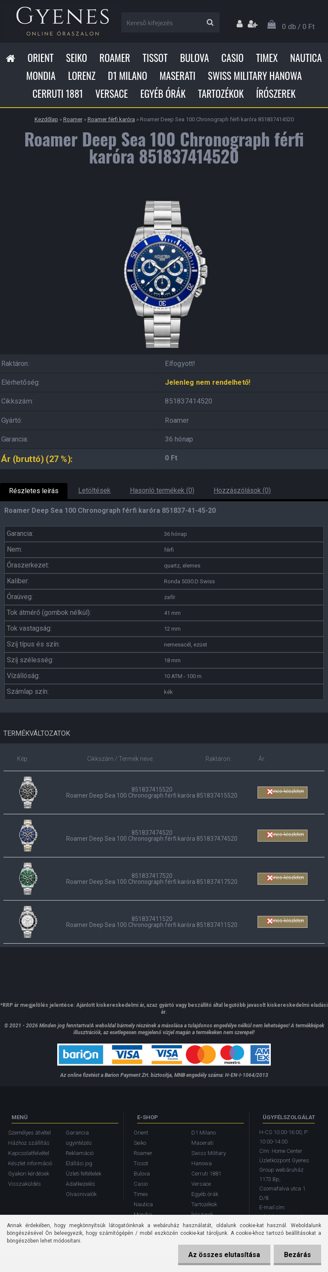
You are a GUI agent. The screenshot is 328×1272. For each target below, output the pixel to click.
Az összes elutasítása (223, 1255)
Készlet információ (30, 1163)
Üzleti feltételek (83, 1173)
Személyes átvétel (29, 1132)
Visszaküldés (24, 1184)
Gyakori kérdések (28, 1173)
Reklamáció (80, 1153)
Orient (40, 57)
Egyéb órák (162, 93)
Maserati (178, 75)
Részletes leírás (34, 491)
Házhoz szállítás (29, 1143)
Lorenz (81, 75)
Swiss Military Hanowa (255, 75)
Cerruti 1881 (57, 93)
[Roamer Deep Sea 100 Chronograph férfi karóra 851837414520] (164, 196)
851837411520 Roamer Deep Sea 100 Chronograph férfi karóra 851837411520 (151, 921)
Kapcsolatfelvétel (28, 1153)
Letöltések (94, 490)
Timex (267, 57)
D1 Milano (127, 75)
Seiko (76, 57)
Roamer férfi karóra (111, 119)
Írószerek (276, 93)
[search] (209, 23)
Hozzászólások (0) (242, 490)
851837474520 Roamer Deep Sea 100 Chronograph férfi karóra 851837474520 (151, 835)
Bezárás (297, 1255)
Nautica (306, 57)
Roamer (115, 57)
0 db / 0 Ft (298, 26)
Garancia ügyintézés (79, 1137)
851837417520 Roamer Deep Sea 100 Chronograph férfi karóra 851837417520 (151, 878)
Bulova (194, 57)
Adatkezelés (80, 1184)
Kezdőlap (46, 119)
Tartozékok (221, 93)
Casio (232, 57)
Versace (111, 93)
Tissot (155, 57)
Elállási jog (79, 1163)
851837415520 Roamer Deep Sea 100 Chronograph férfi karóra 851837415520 (151, 792)
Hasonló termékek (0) (162, 490)
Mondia (41, 75)
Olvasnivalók (81, 1194)
